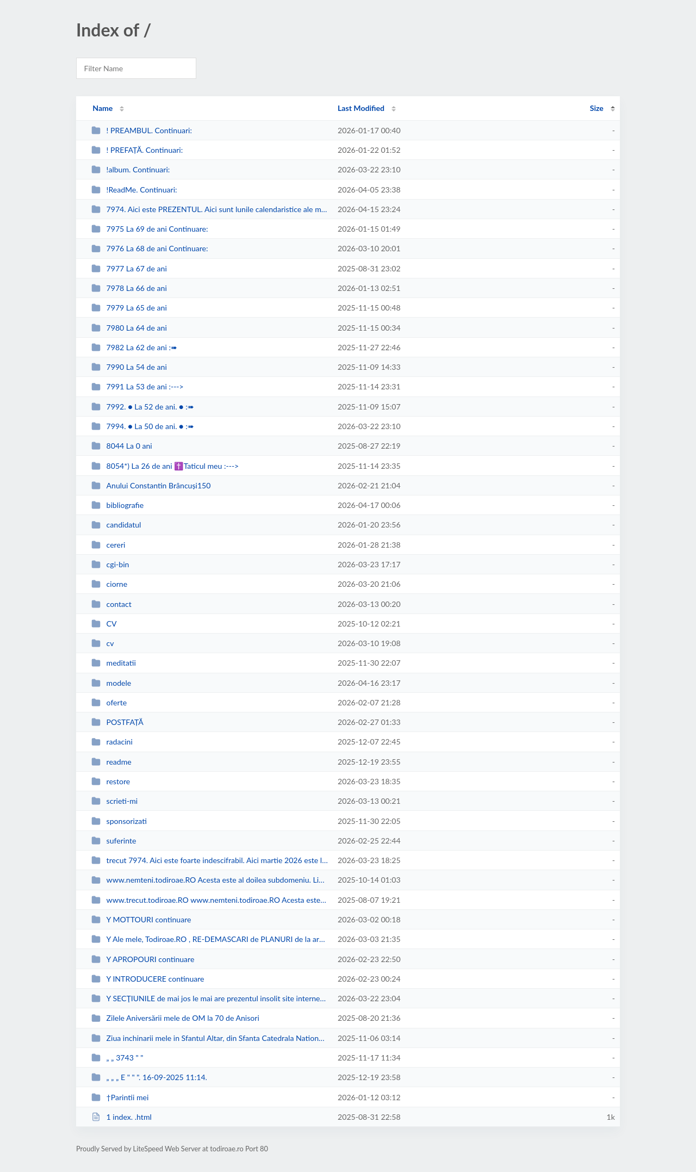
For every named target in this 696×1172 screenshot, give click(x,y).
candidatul (116, 524)
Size (597, 108)
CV (103, 623)
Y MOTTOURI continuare (141, 919)
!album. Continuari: (130, 169)
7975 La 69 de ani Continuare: (149, 228)
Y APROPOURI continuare (142, 959)
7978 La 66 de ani (129, 288)
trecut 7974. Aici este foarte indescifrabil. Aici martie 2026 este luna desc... (209, 860)
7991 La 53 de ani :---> (137, 386)
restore (110, 781)
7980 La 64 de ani (129, 327)
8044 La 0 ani (121, 445)
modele (111, 682)
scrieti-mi (114, 800)
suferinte (113, 840)
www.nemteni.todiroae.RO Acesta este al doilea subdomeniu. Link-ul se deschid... (209, 879)
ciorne (109, 583)
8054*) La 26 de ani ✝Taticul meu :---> (165, 465)
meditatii (113, 662)
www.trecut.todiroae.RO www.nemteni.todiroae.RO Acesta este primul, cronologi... (209, 899)
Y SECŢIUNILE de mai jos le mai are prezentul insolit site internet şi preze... (209, 998)
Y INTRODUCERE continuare (147, 978)
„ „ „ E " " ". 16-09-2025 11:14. (149, 1077)
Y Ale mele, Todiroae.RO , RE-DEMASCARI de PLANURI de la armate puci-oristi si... (209, 939)
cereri (108, 544)
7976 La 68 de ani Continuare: (149, 248)
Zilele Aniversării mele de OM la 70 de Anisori (175, 1017)
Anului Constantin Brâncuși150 (150, 485)
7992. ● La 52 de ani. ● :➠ (142, 406)
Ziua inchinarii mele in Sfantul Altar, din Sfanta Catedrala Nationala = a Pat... (209, 1038)
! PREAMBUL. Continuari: (141, 130)
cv (102, 643)
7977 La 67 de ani (129, 268)
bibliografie (117, 505)
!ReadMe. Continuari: (134, 189)
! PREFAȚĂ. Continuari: (137, 149)
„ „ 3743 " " (117, 1057)
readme (111, 761)
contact (111, 604)
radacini (112, 741)
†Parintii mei (119, 1097)
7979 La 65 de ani (129, 307)
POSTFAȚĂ (117, 722)
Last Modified (361, 108)
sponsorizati (119, 821)
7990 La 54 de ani (129, 366)
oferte (109, 702)
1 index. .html (121, 1116)
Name (102, 108)
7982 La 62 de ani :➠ (134, 347)
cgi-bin (110, 564)
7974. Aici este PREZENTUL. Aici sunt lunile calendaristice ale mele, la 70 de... (209, 209)
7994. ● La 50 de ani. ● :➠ (142, 426)
